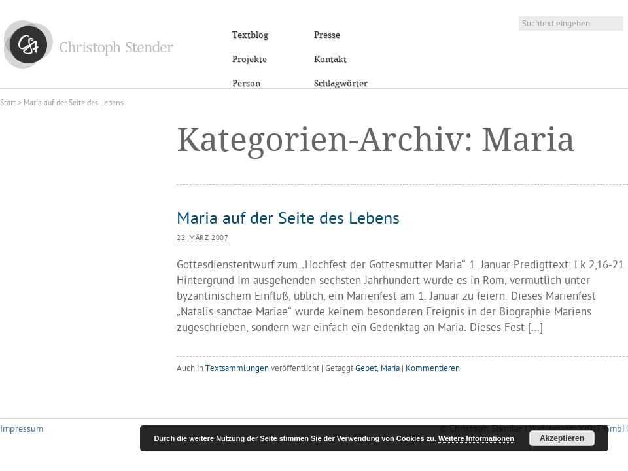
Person (246, 83)
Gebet (366, 368)
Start (8, 103)
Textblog (250, 35)
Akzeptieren (562, 438)
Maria (390, 368)
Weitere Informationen (476, 438)
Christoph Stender (88, 44)
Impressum (21, 429)
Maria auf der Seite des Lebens (288, 220)
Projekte (249, 59)
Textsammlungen (237, 368)
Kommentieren (433, 368)
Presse (327, 35)
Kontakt (330, 59)
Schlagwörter (341, 83)
